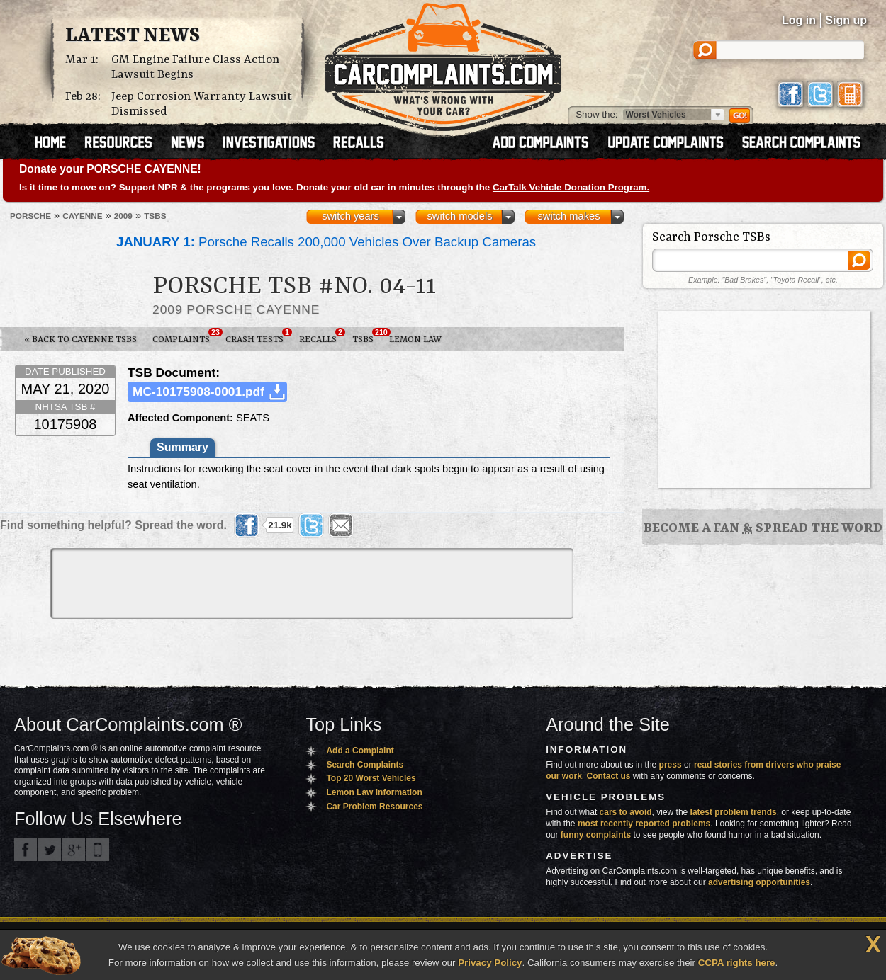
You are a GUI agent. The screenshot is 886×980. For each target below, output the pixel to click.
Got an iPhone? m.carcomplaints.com (97, 849)
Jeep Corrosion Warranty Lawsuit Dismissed (201, 104)
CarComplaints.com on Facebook (25, 849)
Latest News (132, 36)
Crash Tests (258, 336)
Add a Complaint (359, 751)
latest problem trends (733, 812)
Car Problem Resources (374, 806)
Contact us (609, 776)
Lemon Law (415, 339)
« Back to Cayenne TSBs (80, 339)
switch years (350, 216)
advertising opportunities (759, 882)
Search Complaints (364, 765)
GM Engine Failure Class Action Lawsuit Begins (195, 67)
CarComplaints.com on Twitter (49, 849)
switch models (459, 216)
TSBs (366, 336)
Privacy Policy (490, 962)
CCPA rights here (736, 962)
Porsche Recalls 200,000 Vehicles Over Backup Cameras (326, 241)
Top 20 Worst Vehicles (370, 778)
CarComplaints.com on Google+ (73, 849)
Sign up (846, 20)
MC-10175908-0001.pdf (198, 391)
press (670, 765)
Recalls (321, 336)
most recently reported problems (644, 823)
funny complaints (596, 835)
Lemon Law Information (374, 792)
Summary (182, 447)
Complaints (185, 336)
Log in (799, 20)
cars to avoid (626, 812)
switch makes (569, 216)
